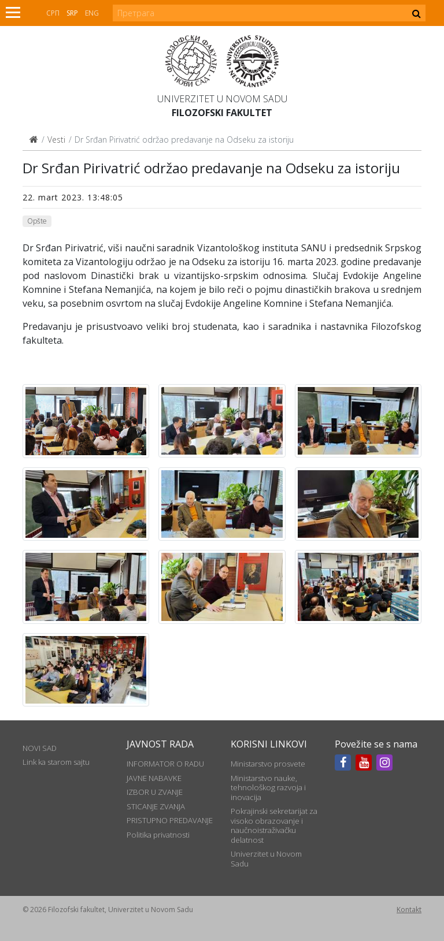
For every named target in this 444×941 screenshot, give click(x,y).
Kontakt (409, 909)
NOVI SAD (40, 748)
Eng (92, 13)
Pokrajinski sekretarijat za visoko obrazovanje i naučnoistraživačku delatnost (274, 825)
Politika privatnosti (158, 835)
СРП (53, 13)
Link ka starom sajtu (56, 762)
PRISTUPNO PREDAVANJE (170, 820)
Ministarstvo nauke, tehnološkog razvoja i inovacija (268, 787)
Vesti (56, 139)
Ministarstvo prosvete (268, 763)
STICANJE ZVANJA (156, 806)
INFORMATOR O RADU (165, 763)
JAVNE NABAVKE (154, 778)
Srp (72, 13)
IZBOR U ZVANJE (155, 792)
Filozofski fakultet (222, 112)
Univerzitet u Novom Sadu (222, 98)
